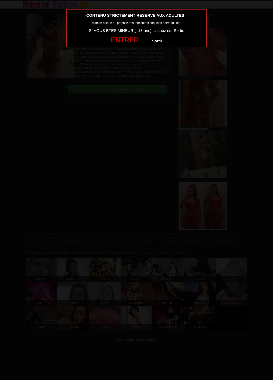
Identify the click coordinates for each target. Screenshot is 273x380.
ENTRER (125, 40)
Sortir (157, 41)
